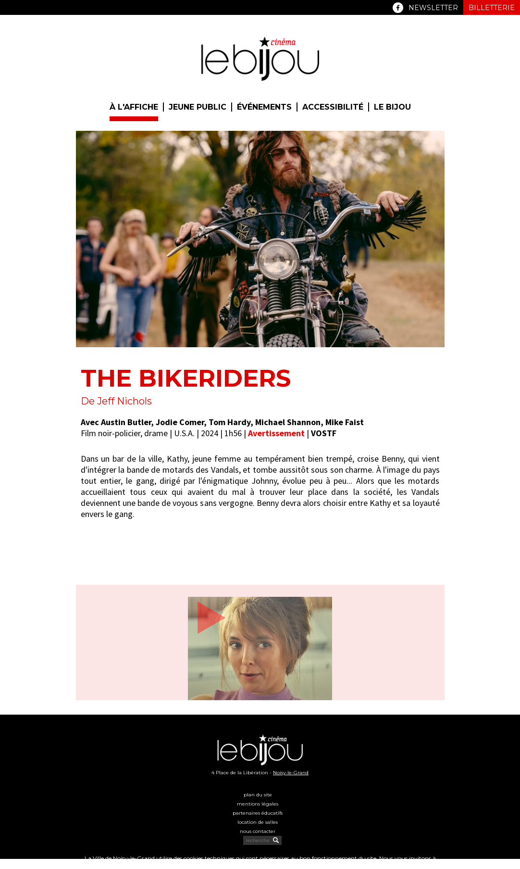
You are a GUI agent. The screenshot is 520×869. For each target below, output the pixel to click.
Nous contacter (257, 831)
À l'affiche (134, 107)
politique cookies (246, 865)
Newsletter (433, 7)
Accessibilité (332, 107)
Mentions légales (257, 804)
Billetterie (492, 7)
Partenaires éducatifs (258, 813)
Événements (264, 107)
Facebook (398, 7)
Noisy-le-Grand (291, 772)
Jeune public (197, 107)
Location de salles (257, 822)
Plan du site (258, 795)
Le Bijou (392, 107)
